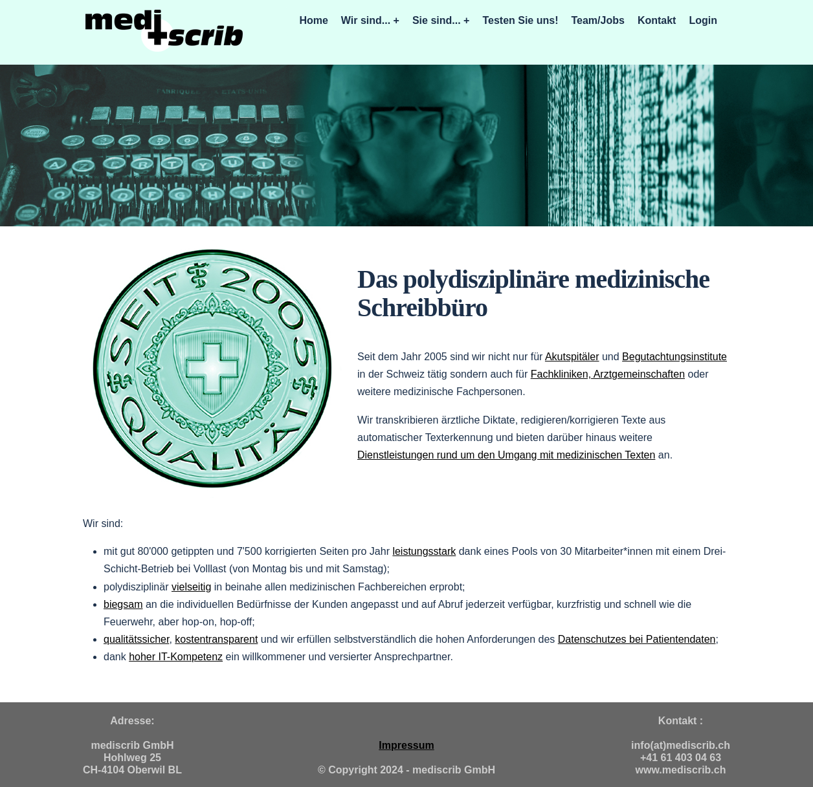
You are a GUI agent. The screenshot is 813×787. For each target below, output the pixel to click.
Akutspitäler (572, 356)
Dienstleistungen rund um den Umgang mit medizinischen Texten (506, 454)
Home (313, 20)
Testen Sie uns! (520, 20)
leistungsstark (424, 551)
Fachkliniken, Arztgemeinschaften (608, 374)
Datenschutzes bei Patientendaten (637, 639)
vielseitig (191, 586)
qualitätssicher (136, 639)
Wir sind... (365, 20)
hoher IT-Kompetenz (176, 656)
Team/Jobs (597, 20)
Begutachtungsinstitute (674, 356)
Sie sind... (436, 20)
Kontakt (657, 20)
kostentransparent (216, 639)
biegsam (123, 604)
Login (703, 20)
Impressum (406, 745)
